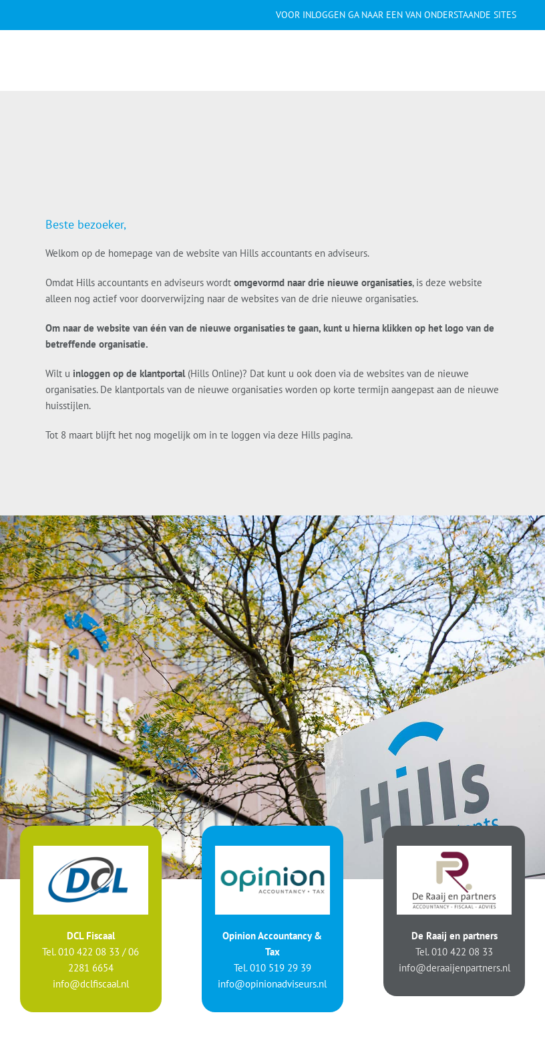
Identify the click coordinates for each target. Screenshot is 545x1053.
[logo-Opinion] (272, 850)
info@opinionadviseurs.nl (272, 983)
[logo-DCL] (90, 850)
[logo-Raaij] (454, 850)
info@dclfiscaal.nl (91, 983)
